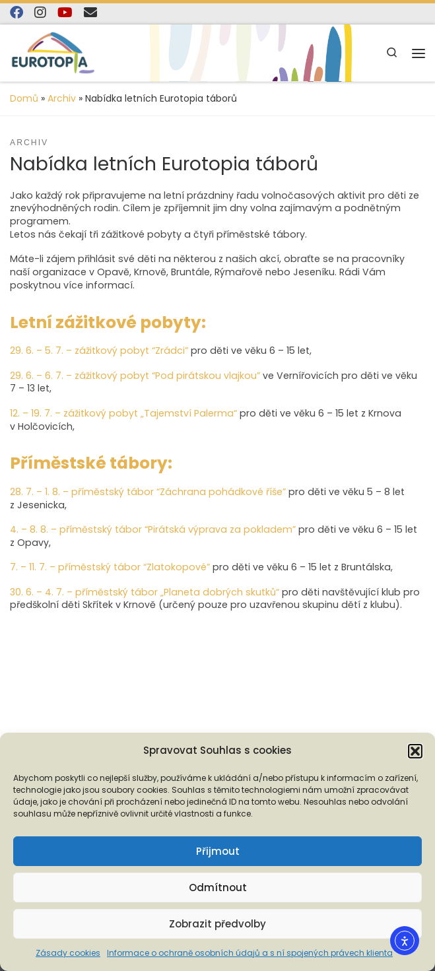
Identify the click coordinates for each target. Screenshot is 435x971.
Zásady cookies (68, 952)
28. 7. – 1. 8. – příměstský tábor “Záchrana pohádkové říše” (148, 491)
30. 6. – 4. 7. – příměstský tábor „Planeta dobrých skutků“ (144, 592)
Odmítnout (218, 887)
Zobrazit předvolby (217, 924)
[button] (415, 751)
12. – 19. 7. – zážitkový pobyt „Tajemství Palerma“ (123, 413)
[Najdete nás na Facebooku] (16, 12)
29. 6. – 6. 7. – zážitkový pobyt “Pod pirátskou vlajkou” (135, 375)
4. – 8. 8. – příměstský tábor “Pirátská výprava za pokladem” (153, 529)
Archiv (62, 98)
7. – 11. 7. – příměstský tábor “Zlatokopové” (110, 567)
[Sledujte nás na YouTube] (65, 12)
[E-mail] (90, 12)
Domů (24, 98)
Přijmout (218, 851)
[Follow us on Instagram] (40, 12)
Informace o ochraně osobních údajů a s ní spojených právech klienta (250, 952)
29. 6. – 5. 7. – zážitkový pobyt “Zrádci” (99, 350)
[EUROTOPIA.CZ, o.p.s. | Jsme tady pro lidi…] (53, 52)
